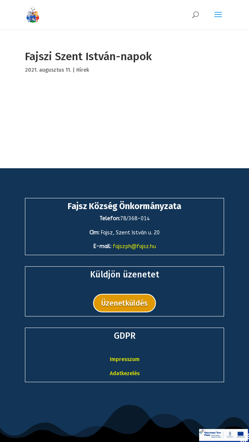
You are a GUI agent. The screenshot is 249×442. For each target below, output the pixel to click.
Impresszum (125, 359)
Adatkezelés (125, 373)
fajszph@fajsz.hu (134, 246)
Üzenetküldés (124, 303)
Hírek (82, 70)
